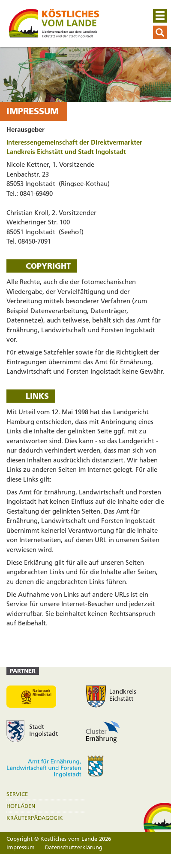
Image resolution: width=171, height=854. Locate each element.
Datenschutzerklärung (73, 847)
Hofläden (20, 806)
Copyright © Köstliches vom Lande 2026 (58, 838)
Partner (23, 670)
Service (17, 794)
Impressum (20, 847)
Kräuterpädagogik (34, 818)
